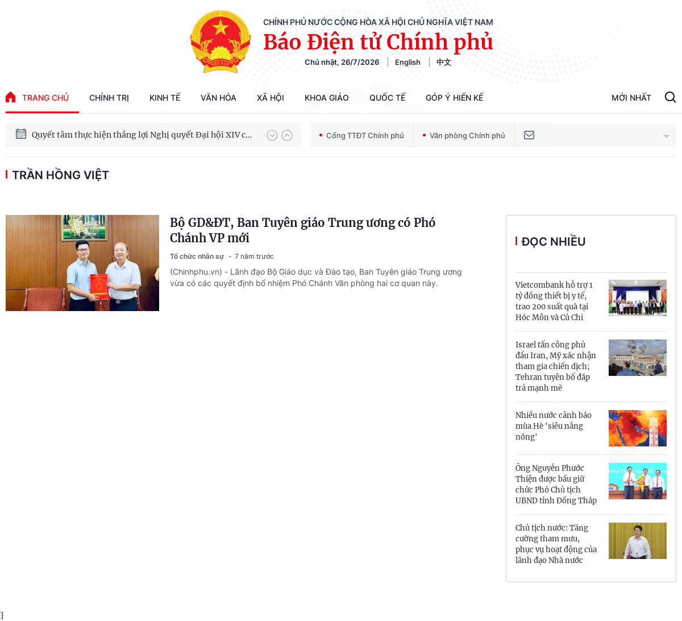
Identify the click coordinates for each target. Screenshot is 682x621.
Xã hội (270, 97)
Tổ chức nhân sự (198, 256)
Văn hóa (218, 97)
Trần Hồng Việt (60, 175)
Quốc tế (387, 97)
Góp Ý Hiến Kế (454, 97)
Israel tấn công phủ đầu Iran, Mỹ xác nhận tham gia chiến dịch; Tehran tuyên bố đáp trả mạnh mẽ (555, 366)
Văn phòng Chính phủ (464, 135)
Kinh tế (164, 97)
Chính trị (109, 97)
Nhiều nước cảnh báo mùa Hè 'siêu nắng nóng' (553, 426)
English (408, 62)
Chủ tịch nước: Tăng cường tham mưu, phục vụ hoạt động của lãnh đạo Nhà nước (556, 544)
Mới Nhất (631, 97)
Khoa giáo (327, 97)
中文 (443, 62)
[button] (272, 135)
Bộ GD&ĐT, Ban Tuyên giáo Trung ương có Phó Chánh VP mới (303, 230)
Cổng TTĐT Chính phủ (361, 135)
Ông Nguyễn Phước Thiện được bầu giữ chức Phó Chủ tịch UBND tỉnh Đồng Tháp (556, 484)
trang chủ (37, 97)
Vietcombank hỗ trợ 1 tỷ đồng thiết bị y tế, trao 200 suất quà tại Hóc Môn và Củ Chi (554, 301)
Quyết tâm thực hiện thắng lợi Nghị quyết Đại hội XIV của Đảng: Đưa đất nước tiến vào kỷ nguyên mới (144, 135)
